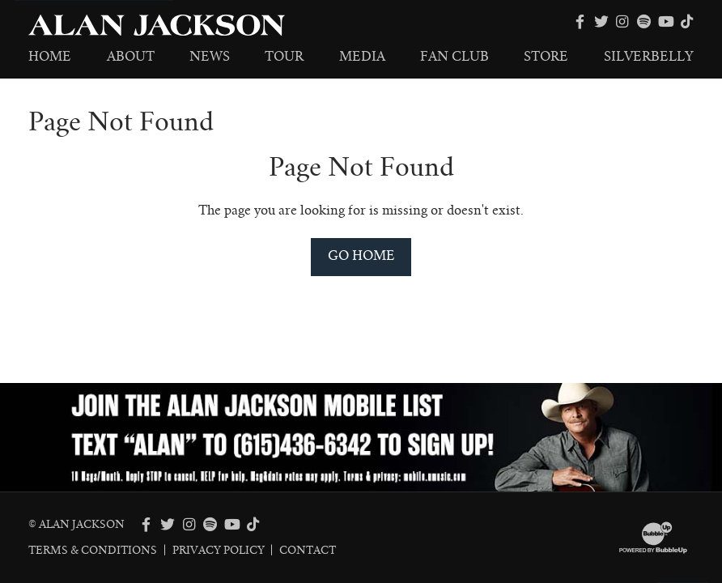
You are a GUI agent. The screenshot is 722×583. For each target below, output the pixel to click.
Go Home (361, 256)
